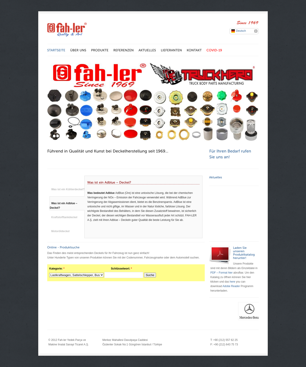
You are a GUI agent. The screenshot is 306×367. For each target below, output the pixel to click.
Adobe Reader (231, 286)
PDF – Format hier (221, 272)
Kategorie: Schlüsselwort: (90, 268)
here (232, 281)
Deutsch (241, 30)
